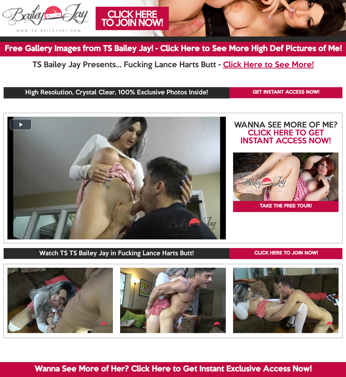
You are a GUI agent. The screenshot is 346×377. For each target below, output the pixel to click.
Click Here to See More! (268, 65)
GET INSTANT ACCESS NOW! (286, 92)
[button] (20, 124)
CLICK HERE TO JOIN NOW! (286, 253)
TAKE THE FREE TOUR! (286, 206)
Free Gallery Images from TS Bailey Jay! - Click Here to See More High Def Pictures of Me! (173, 49)
